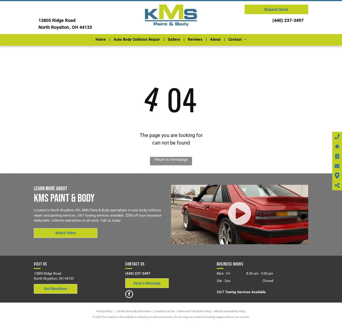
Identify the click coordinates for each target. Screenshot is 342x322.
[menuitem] (101, 39)
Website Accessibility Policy (230, 311)
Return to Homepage (171, 159)
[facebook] (129, 294)
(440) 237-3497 (288, 20)
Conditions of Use (164, 311)
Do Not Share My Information (134, 311)
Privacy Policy (104, 311)
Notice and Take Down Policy (194, 311)
